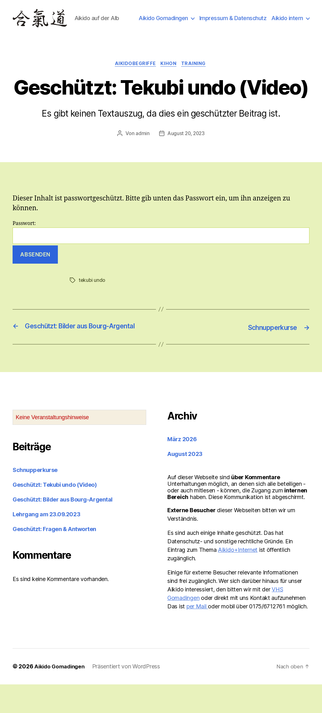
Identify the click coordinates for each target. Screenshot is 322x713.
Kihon (169, 83)
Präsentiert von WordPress (130, 695)
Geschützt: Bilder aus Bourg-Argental (63, 528)
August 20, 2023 (186, 154)
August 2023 (185, 483)
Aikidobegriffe (134, 83)
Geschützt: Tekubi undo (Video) (55, 513)
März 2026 (182, 468)
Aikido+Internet (238, 578)
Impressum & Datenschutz (275, 23)
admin (142, 154)
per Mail (197, 635)
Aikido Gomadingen (206, 23)
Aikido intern (287, 32)
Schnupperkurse (35, 499)
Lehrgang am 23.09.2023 (46, 543)
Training (196, 83)
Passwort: (161, 252)
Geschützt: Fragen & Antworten (54, 558)
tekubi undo (92, 300)
